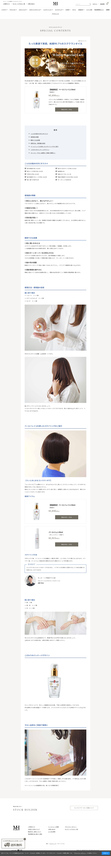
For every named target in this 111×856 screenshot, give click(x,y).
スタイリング (22, 9)
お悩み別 (80, 9)
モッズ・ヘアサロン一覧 (19, 4)
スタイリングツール (34, 9)
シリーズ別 (89, 9)
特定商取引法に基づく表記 (35, 834)
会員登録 (102, 4)
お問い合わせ (31, 4)
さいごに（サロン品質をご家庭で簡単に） (43, 153)
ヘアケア (3, 9)
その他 (67, 9)
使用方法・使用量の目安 (38, 143)
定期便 (108, 9)
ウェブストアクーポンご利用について (84, 808)
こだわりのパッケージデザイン (40, 150)
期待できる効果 (35, 140)
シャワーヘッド (47, 9)
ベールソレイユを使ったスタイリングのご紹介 (45, 146)
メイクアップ (58, 9)
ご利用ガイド (6, 4)
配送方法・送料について (34, 831)
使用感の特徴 (35, 137)
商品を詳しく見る (66, 109)
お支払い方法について (34, 829)
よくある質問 (51, 831)
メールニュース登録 (53, 827)
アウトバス (12, 9)
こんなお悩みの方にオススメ (39, 134)
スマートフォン (61, 843)
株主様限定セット (99, 9)
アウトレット (55, 14)
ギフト (74, 9)
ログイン (95, 4)
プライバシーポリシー (71, 827)
